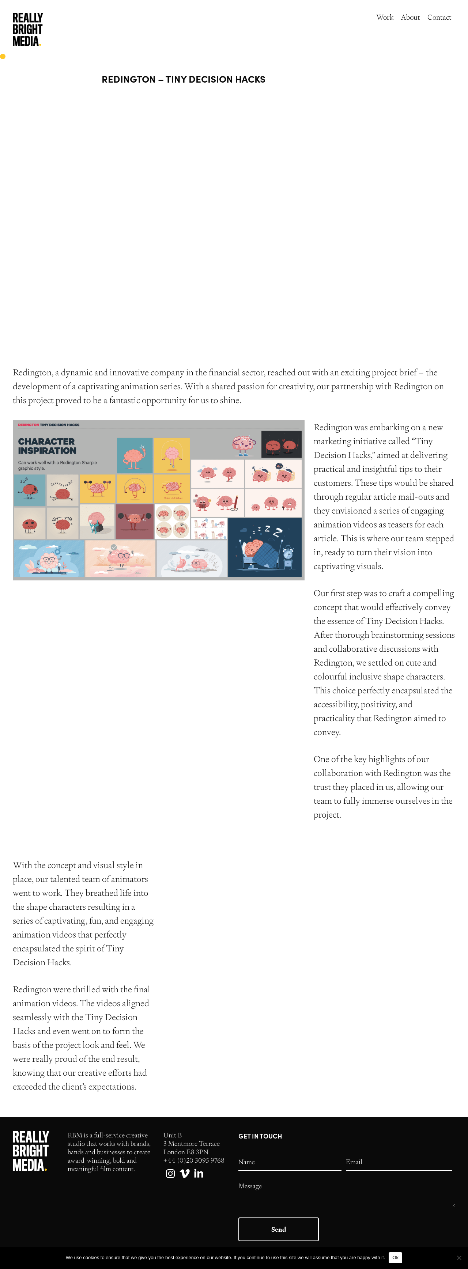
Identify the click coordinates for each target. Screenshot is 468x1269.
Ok (395, 1257)
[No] (459, 1257)
